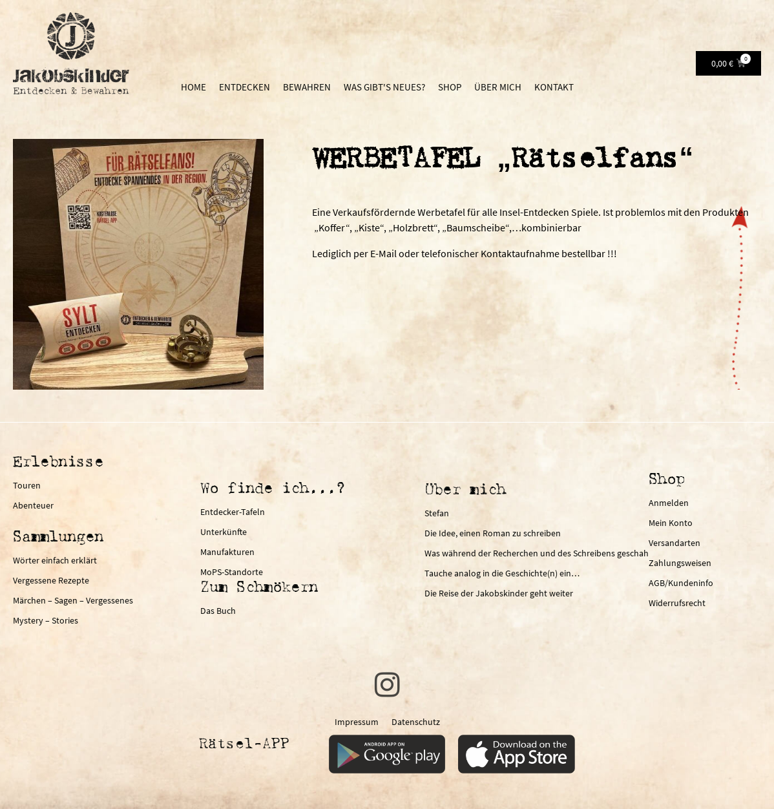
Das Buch (218, 610)
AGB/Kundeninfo (681, 583)
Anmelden (669, 503)
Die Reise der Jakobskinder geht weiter (498, 593)
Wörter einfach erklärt (55, 560)
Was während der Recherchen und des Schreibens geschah (536, 553)
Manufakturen (227, 552)
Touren (27, 485)
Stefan (436, 513)
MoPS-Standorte (231, 572)
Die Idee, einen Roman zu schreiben (492, 533)
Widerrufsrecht (677, 603)
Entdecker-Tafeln (232, 512)
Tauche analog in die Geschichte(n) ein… (502, 573)
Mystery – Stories (45, 620)
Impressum (357, 722)
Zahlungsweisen (680, 563)
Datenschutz (416, 722)
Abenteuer (33, 505)
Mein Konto (671, 523)
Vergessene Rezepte (51, 580)
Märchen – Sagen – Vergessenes (73, 600)
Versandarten (674, 543)
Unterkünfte (223, 532)
